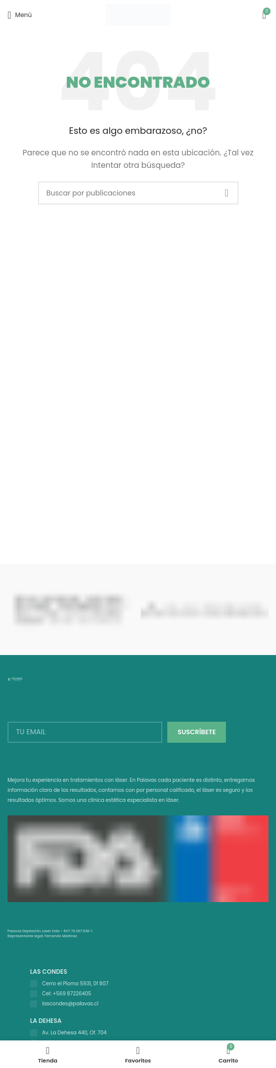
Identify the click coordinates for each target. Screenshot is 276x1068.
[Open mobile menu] (20, 15)
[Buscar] (138, 192)
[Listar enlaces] (143, 984)
